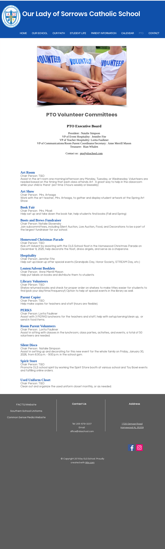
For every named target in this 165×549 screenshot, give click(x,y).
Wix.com (90, 462)
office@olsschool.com (82, 431)
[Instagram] (139, 447)
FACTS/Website (26, 404)
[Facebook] (131, 447)
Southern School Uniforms (26, 411)
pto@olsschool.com (91, 153)
